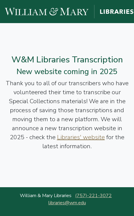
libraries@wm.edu (67, 203)
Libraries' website (81, 137)
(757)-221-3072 (93, 195)
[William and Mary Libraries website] (69, 11)
